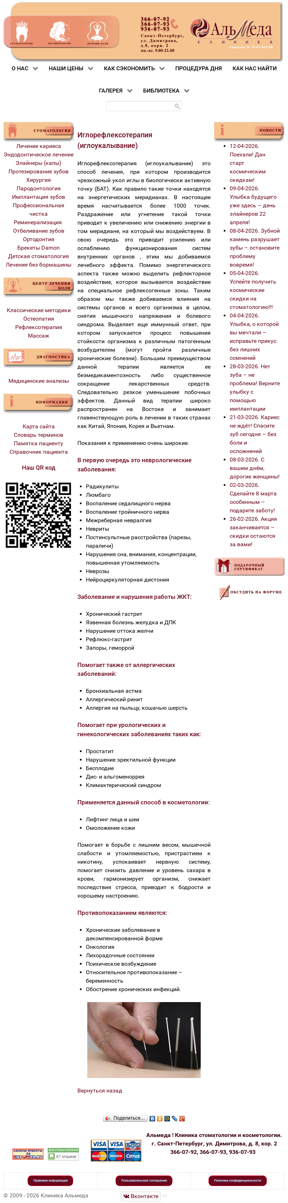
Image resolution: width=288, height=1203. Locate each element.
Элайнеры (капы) (38, 163)
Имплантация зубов (38, 196)
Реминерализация (38, 222)
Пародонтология (39, 188)
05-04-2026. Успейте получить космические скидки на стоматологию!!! (253, 290)
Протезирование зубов (38, 171)
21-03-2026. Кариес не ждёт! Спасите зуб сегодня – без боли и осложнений (255, 434)
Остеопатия (38, 318)
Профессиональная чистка (38, 209)
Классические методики (39, 310)
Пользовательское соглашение (144, 1180)
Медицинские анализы (38, 380)
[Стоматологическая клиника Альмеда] (141, 1196)
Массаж (38, 335)
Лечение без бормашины (38, 264)
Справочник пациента (39, 451)
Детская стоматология (38, 256)
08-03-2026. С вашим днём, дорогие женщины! (255, 468)
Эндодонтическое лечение (39, 154)
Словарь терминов (38, 434)
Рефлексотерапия (38, 327)
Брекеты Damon (38, 247)
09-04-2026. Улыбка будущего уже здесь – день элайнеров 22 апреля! (253, 205)
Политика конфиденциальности (237, 1180)
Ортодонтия (38, 239)
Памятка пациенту (38, 443)
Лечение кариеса (38, 146)
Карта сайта (39, 426)
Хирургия (38, 180)
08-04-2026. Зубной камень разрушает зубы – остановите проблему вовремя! (255, 247)
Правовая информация (50, 1180)
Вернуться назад (99, 1090)
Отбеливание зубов (38, 230)
